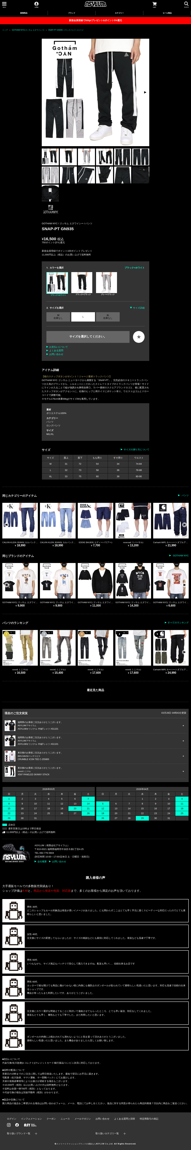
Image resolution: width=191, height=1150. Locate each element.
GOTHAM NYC (180, 555)
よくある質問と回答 (124, 1118)
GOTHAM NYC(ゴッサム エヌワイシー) (28, 30)
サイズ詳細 (139, 307)
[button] (145, 92)
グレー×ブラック (106, 283)
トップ (5, 30)
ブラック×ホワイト (57, 284)
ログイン (11, 1118)
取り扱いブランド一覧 (18, 1133)
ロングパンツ (53, 425)
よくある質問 (56, 350)
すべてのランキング (178, 622)
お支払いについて (58, 347)
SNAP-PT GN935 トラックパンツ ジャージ (65, 30)
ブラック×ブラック (81, 283)
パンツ (88, 223)
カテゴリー (119, 13)
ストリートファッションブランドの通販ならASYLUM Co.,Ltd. (84, 1143)
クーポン (51, 1118)
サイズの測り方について (136, 449)
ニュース (65, 1118)
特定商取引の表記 (149, 1118)
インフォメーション (31, 1118)
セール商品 (167, 13)
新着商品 (23, 13)
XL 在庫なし (108, 316)
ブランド (71, 13)
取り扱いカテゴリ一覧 (107, 1133)
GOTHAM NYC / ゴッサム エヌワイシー (63, 223)
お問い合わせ (56, 354)
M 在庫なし (58, 316)
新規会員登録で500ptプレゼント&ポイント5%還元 (95, 20)
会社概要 (42, 861)
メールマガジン (83, 1118)
